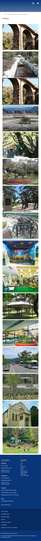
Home (5, 14)
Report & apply (23, 472)
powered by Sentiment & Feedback (9, 527)
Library (22, 468)
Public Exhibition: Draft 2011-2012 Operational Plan (18, 14)
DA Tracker (23, 466)
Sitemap (3, 519)
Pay (21, 465)
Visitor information (24, 475)
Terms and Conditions (6, 522)
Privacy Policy (4, 511)
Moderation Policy (5, 514)
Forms (21, 469)
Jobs (21, 463)
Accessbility (4, 524)
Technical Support (5, 516)
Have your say (23, 471)
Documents (23, 474)
